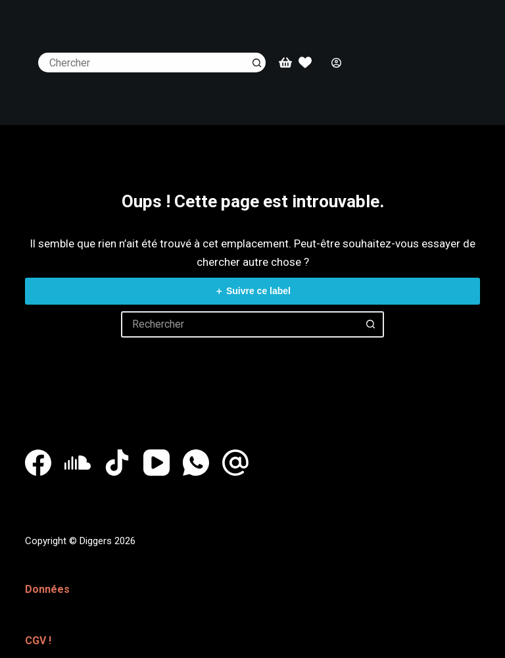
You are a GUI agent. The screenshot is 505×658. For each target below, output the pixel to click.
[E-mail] (235, 462)
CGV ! (38, 636)
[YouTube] (156, 462)
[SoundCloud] (77, 462)
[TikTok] (117, 462)
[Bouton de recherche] (256, 62)
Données (47, 588)
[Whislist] (305, 62)
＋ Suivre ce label (252, 291)
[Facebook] (38, 462)
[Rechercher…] (142, 62)
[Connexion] (336, 63)
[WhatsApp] (196, 462)
